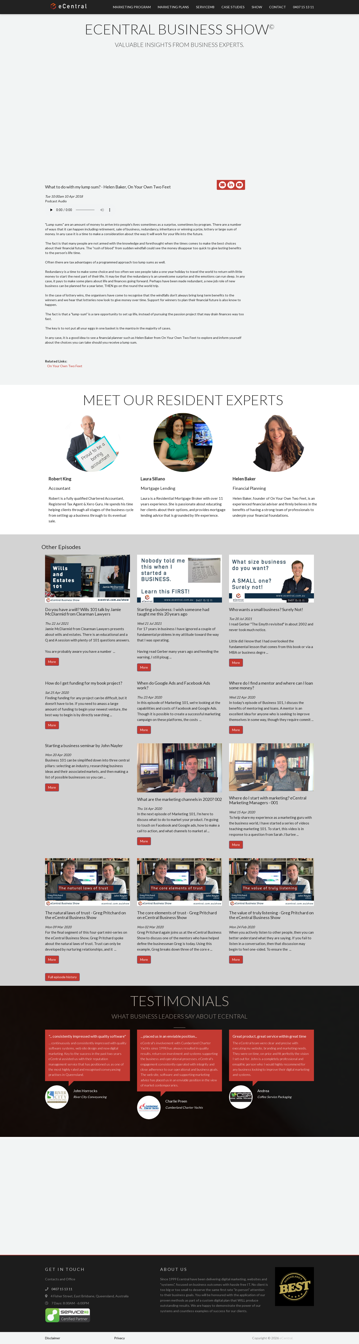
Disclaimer (52, 1338)
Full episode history (62, 977)
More (52, 662)
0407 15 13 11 (303, 7)
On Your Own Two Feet (64, 366)
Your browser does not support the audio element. (80, 210)
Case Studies (233, 7)
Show (257, 7)
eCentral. (286, 1338)
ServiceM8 (205, 7)
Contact (277, 7)
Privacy (119, 1338)
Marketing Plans (173, 7)
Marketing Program (132, 7)
